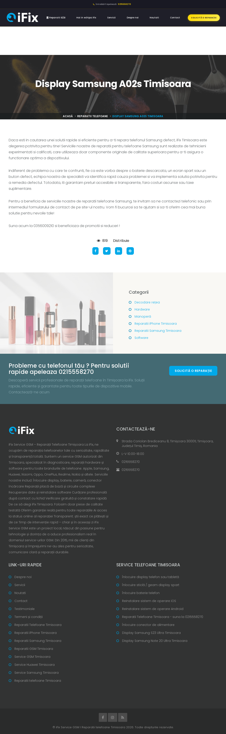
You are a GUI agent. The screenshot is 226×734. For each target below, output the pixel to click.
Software (141, 338)
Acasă (68, 116)
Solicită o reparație (203, 17)
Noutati (154, 17)
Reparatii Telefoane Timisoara (37, 625)
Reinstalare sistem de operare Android (152, 609)
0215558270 (131, 462)
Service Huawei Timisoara (34, 664)
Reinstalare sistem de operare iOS (149, 601)
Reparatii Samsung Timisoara (158, 330)
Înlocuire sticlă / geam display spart (150, 585)
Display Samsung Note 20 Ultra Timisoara (154, 641)
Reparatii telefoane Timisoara (37, 680)
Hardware (142, 309)
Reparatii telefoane (92, 116)
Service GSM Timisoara (32, 656)
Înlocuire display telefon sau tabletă (150, 577)
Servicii (111, 17)
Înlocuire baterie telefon (141, 593)
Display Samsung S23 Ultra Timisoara (151, 633)
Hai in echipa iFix (86, 17)
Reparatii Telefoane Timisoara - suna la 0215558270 (162, 617)
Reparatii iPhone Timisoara (156, 323)
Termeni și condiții (28, 617)
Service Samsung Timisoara (36, 672)
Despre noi (133, 17)
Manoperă (143, 316)
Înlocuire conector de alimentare (148, 625)
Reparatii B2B (56, 17)
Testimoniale (24, 609)
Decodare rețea (147, 302)
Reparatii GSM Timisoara (33, 649)
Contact (175, 17)
